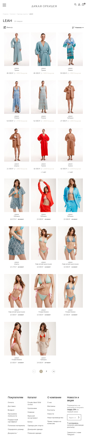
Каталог (13, 14)
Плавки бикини (43, 312)
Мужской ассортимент (33, 417)
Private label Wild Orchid (34, 403)
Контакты (51, 410)
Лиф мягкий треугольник (43, 264)
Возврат (11, 410)
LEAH (17, 68)
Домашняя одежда (35, 429)
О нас (49, 402)
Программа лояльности (12, 415)
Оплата (11, 402)
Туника (16, 70)
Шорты (16, 166)
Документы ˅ (12, 433)
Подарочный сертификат (13, 421)
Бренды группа (22, 14)
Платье (16, 118)
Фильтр (8, 27)
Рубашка (70, 118)
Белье (30, 422)
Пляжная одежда (34, 433)
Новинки (31, 412)
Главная (5, 14)
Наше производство (55, 418)
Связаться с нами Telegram (74, 433)
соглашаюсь (73, 423)
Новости (50, 414)
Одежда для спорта (35, 425)
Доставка (11, 406)
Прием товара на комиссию (54, 422)
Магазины (51, 406)
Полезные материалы (16, 425)
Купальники (32, 408)
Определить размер (16, 429)
